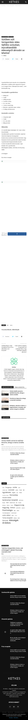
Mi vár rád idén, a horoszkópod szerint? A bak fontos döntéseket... (17, 639)
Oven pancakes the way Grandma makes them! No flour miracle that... (18, 565)
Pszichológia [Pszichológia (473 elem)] (7, 510)
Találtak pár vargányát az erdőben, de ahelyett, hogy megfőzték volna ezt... (16, 624)
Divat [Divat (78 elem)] (20, 490)
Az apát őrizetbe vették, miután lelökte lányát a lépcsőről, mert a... (17, 631)
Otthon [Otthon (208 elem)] (12, 507)
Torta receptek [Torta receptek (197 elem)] (7, 518)
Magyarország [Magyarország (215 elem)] (19, 505)
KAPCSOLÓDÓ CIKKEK (7, 387)
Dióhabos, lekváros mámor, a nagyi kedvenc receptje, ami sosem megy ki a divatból (18, 407)
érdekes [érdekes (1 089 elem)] (6, 523)
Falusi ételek (17, 5)
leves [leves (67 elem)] (12, 505)
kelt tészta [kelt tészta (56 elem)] (21, 500)
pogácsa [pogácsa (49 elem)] (23, 507)
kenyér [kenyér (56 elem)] (3, 502)
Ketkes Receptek (10, 5)
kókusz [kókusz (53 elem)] (8, 505)
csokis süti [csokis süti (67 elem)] (4, 490)
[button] (26, 2)
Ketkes (4, 55)
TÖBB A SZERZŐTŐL (19, 387)
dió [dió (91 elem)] (23, 490)
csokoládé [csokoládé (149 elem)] (11, 490)
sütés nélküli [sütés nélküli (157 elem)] (6, 515)
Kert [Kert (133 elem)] (7, 502)
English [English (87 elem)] (13, 492)
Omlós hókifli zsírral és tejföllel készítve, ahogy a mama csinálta (17, 392)
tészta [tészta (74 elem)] (15, 518)
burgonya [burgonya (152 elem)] (9, 487)
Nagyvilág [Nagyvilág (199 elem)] (5, 507)
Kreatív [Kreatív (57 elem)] (19, 502)
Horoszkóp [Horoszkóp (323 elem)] (14, 495)
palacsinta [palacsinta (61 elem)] (18, 507)
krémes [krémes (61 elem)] (4, 505)
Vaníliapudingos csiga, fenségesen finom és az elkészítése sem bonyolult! (7, 348)
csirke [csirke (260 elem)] (15, 487)
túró (8, 325)
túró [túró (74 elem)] (19, 518)
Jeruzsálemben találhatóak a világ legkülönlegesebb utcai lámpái (17, 573)
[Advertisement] (14, 21)
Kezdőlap (3, 5)
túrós (11, 325)
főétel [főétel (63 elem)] (20, 492)
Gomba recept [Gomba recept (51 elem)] (5, 495)
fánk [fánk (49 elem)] (17, 492)
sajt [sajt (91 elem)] (15, 510)
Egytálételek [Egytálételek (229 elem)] (6, 492)
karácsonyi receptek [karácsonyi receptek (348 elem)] (10, 500)
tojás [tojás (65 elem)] (13, 515)
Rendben (11, 717)
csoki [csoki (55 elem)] (19, 487)
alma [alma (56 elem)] (3, 487)
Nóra (2, 444)
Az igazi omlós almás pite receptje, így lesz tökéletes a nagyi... (17, 476)
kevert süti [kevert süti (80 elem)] (12, 502)
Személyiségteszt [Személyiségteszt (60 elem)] (6, 513)
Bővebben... (16, 717)
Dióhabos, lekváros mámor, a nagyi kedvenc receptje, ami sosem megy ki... (17, 462)
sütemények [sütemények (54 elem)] (13, 513)
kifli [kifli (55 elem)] (16, 502)
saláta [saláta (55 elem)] (18, 510)
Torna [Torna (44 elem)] (16, 515)
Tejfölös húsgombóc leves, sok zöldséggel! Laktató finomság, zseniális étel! (12, 550)
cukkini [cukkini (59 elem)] (16, 490)
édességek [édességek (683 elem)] (13, 520)
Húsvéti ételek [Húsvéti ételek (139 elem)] (6, 497)
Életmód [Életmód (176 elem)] (5, 520)
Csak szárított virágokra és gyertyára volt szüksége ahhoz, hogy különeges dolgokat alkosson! (21, 349)
